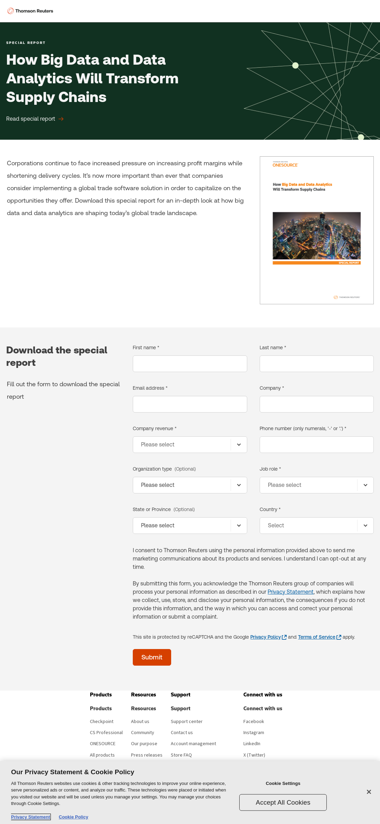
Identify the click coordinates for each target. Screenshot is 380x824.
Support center (187, 721)
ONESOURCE (102, 743)
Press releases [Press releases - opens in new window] (147, 755)
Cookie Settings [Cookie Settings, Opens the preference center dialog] (283, 783)
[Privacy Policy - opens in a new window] (268, 637)
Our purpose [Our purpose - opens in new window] (144, 743)
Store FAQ (181, 755)
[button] (101, 695)
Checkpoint (101, 721)
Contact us (182, 732)
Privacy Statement (291, 592)
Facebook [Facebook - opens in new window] (253, 721)
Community (142, 732)
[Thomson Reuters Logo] (31, 11)
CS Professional (106, 732)
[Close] (369, 791)
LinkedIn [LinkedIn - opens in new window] (251, 743)
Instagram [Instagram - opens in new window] (253, 732)
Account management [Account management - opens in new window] (193, 743)
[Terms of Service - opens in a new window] (319, 637)
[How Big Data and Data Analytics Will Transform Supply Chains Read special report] (35, 119)
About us (140, 721)
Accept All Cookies (283, 802)
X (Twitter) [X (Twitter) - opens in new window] (254, 755)
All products (102, 755)
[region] (190, 792)
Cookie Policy (73, 817)
